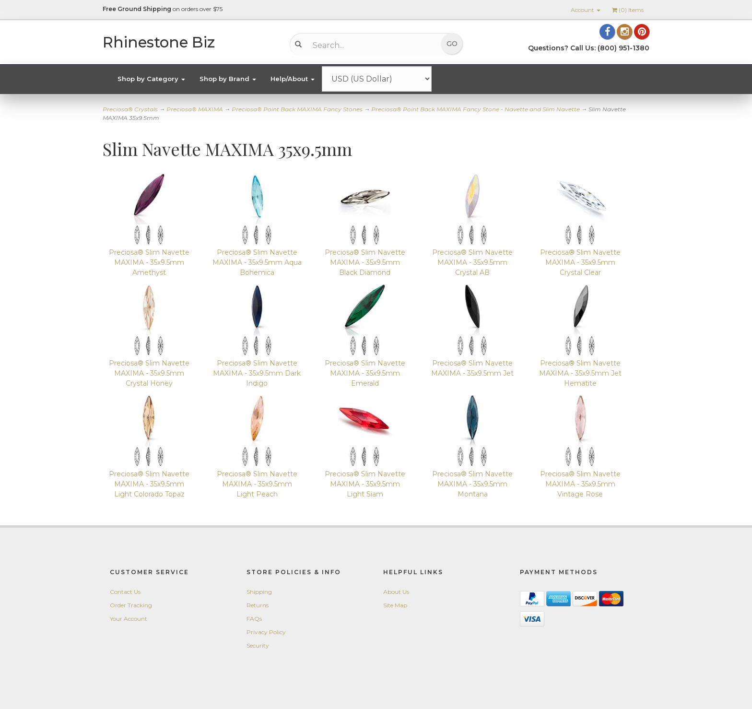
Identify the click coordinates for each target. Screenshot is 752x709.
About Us (396, 591)
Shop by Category (151, 79)
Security (258, 645)
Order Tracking (131, 605)
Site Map (395, 605)
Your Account (128, 618)
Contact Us (125, 591)
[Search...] (369, 45)
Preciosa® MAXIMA (194, 109)
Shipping (259, 591)
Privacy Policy (266, 632)
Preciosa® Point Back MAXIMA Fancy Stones (297, 109)
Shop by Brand (228, 79)
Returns (258, 605)
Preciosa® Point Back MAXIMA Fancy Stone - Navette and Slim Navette (475, 109)
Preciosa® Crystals (130, 109)
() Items (628, 9)
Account (585, 9)
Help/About (292, 79)
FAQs (254, 618)
